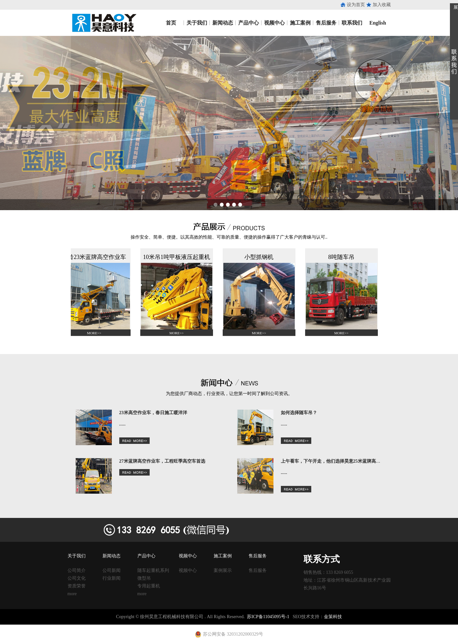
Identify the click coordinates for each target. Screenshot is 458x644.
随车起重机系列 (153, 570)
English (377, 23)
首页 (171, 23)
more (72, 593)
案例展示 (223, 570)
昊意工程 (103, 23)
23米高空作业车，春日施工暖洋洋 (153, 412)
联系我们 (352, 23)
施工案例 (300, 23)
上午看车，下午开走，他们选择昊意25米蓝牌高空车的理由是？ (344, 461)
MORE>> (96, 333)
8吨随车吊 (343, 257)
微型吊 (144, 578)
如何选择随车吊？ (299, 412)
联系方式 (322, 559)
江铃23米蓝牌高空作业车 (96, 257)
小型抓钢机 (260, 257)
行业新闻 (111, 578)
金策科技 (333, 616)
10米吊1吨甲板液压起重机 (178, 257)
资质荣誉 (77, 586)
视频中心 (274, 23)
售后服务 (326, 23)
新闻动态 (222, 23)
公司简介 (77, 570)
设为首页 (356, 4)
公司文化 (77, 578)
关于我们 (196, 23)
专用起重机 (148, 586)
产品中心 (248, 23)
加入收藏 (382, 4)
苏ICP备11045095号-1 (268, 616)
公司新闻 (111, 570)
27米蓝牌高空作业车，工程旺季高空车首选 (162, 461)
